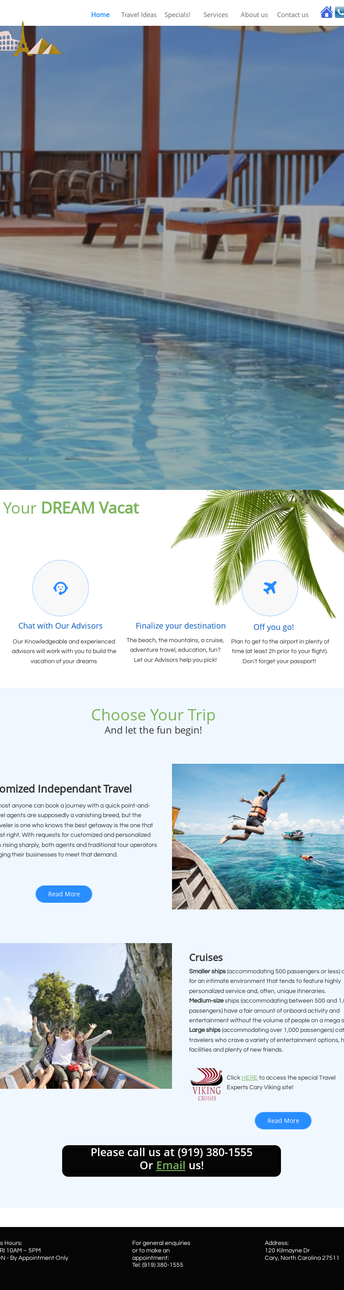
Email (171, 1164)
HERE (250, 1078)
